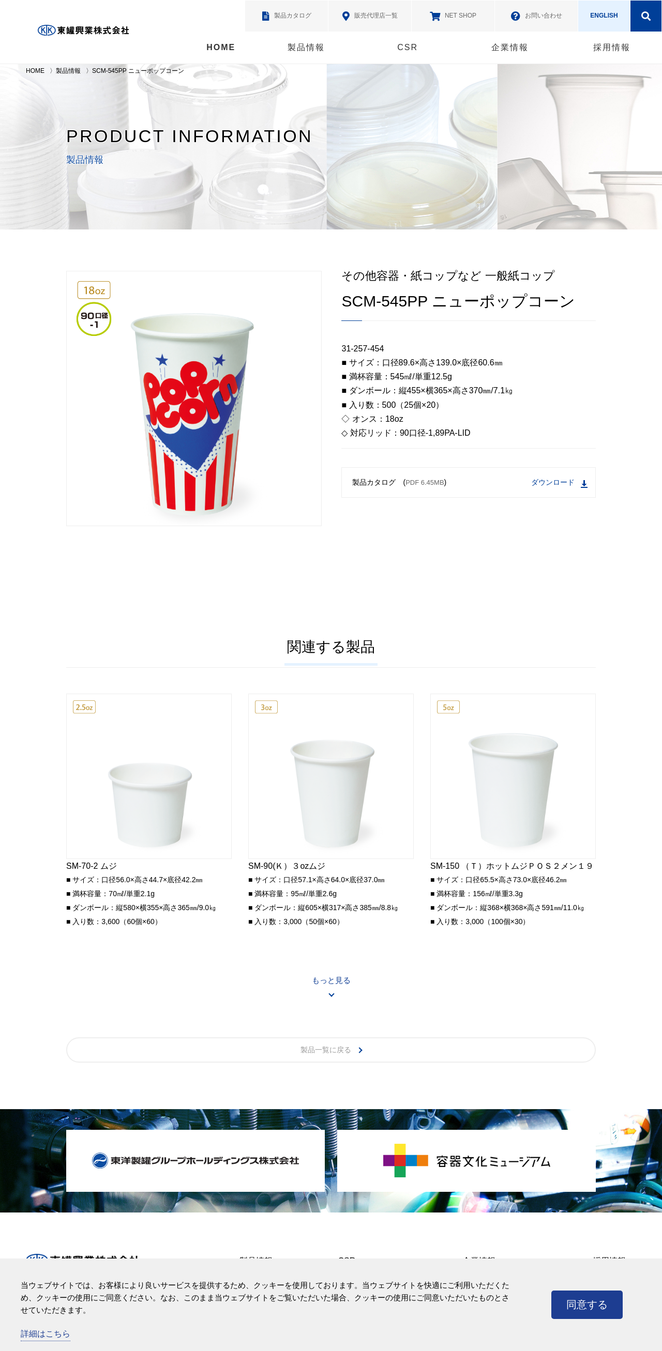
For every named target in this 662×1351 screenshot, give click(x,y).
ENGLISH (604, 15)
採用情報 (611, 47)
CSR (407, 47)
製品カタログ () (470, 483)
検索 (646, 16)
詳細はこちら (45, 1333)
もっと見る (331, 980)
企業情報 (510, 47)
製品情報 (306, 47)
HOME (220, 47)
